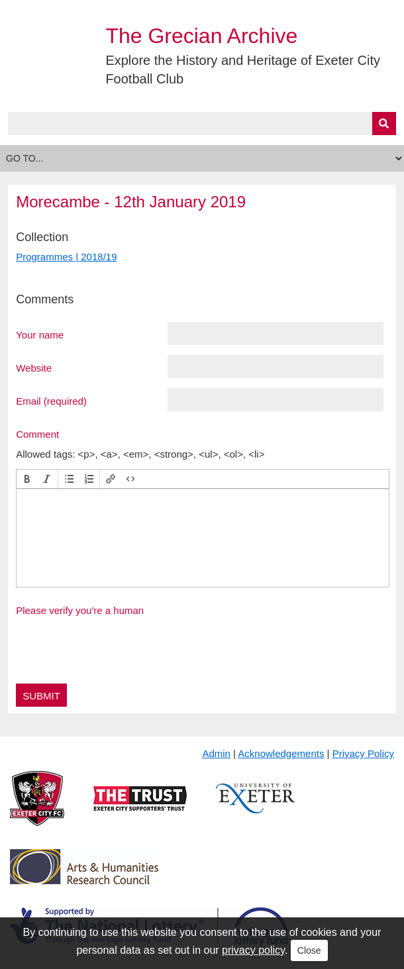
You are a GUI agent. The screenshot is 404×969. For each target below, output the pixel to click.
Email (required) (51, 400)
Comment (37, 434)
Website (34, 367)
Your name (40, 334)
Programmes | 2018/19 (66, 256)
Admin (216, 753)
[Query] (202, 123)
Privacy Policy (363, 753)
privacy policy (253, 950)
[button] (27, 479)
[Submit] (384, 123)
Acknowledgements (281, 753)
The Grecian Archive (201, 36)
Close (309, 950)
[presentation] (27, 479)
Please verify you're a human (80, 610)
